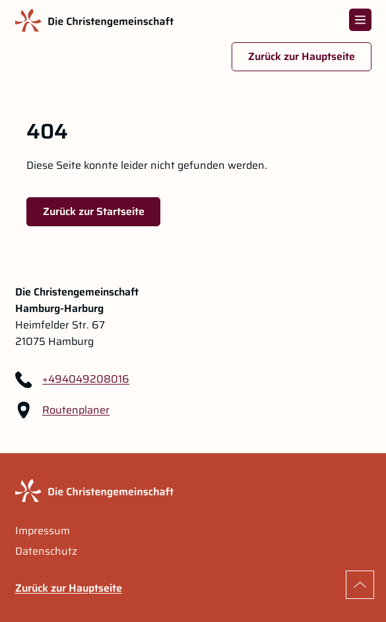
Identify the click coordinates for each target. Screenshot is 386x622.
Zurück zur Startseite (94, 211)
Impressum (42, 531)
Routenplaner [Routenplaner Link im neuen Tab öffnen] (76, 410)
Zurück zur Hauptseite (301, 56)
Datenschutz (46, 551)
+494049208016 (85, 379)
